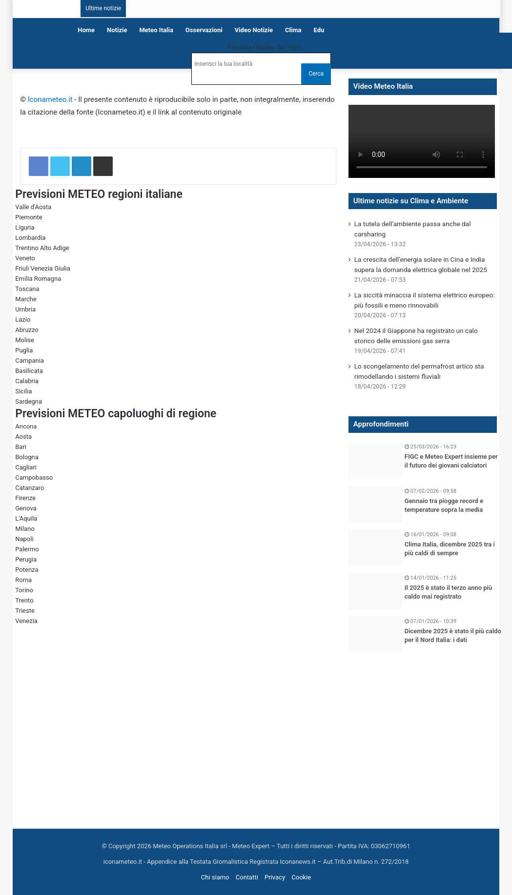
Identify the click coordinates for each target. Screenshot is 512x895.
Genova (26, 508)
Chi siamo (215, 877)
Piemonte (28, 217)
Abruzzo (27, 329)
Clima (293, 30)
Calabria (27, 381)
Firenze (25, 498)
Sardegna (28, 401)
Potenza (26, 569)
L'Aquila (26, 518)
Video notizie (254, 30)
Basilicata (29, 370)
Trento (24, 600)
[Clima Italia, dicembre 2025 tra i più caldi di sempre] (375, 547)
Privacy (275, 877)
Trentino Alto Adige (42, 248)
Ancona (26, 426)
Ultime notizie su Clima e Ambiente (410, 200)
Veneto (25, 258)
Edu (319, 30)
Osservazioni (204, 30)
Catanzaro (29, 487)
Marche (26, 299)
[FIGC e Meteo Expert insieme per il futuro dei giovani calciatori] (375, 461)
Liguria (24, 227)
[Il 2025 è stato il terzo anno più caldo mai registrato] (375, 591)
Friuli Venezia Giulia (42, 268)
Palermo (27, 549)
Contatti (247, 877)
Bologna (27, 457)
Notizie (117, 30)
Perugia (26, 559)
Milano (24, 528)
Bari (20, 446)
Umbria (25, 309)
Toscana (27, 288)
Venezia (26, 620)
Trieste (25, 610)
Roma (23, 580)
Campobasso (34, 477)
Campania (29, 360)
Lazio (22, 319)
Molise (24, 340)
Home (86, 30)
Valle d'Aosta (33, 207)
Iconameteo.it (50, 99)
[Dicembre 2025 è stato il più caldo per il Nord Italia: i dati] (375, 634)
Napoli (24, 539)
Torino (24, 590)
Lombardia (30, 237)
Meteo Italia (156, 30)
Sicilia (23, 391)
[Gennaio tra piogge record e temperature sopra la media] (375, 504)
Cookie (301, 877)
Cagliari (26, 467)
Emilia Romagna (38, 278)
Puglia (24, 350)
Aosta (23, 436)
